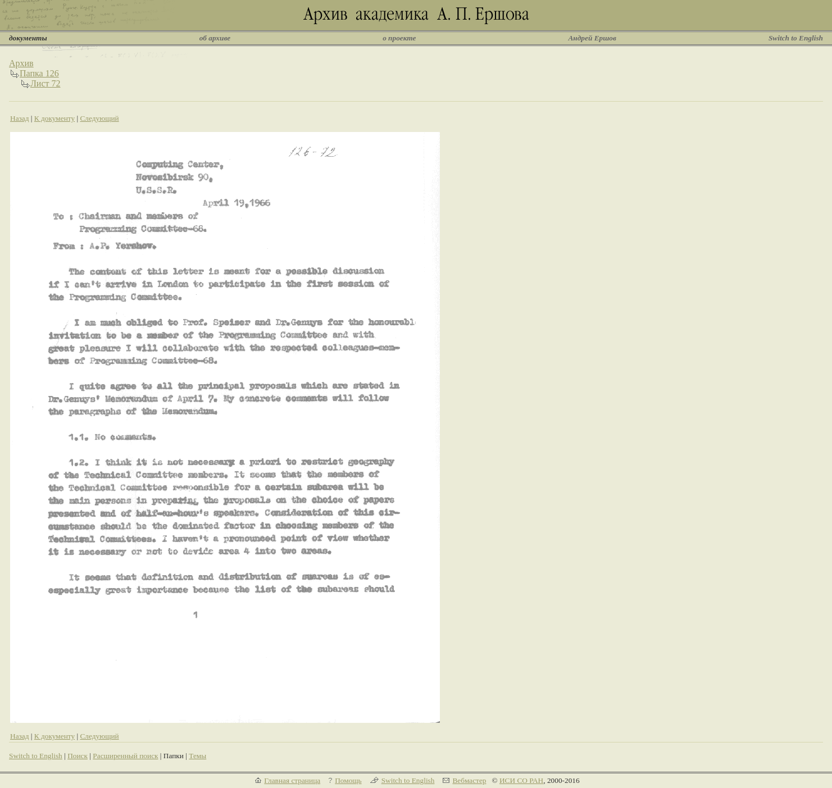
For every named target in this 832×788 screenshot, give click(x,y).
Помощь (348, 780)
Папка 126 (39, 73)
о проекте (399, 38)
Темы (197, 755)
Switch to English (796, 38)
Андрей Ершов (592, 38)
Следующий (99, 118)
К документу (54, 118)
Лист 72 (45, 83)
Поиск (77, 755)
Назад (19, 118)
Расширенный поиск (125, 755)
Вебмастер (469, 780)
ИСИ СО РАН (521, 780)
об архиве (215, 38)
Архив (21, 63)
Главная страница (292, 780)
